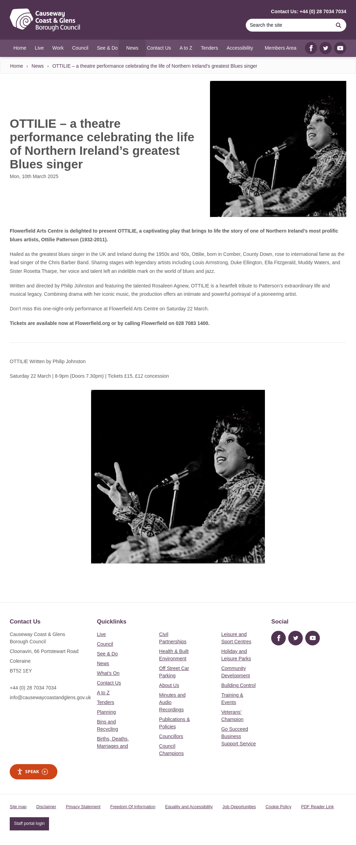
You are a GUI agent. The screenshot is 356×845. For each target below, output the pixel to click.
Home (16, 66)
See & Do (107, 653)
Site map (18, 806)
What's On (108, 673)
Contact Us (109, 683)
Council (105, 644)
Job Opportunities (239, 806)
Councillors (171, 736)
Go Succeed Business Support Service (238, 736)
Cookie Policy (278, 806)
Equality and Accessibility (189, 806)
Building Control (238, 685)
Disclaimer (46, 806)
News (38, 66)
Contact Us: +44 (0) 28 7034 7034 (308, 11)
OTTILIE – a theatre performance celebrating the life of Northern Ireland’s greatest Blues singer (154, 66)
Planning (106, 712)
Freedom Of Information (132, 806)
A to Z (103, 692)
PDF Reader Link (317, 806)
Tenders (105, 702)
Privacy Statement (83, 806)
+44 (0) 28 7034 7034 (33, 688)
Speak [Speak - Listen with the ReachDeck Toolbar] (32, 771)
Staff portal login (29, 823)
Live (101, 634)
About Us (169, 685)
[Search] (288, 25)
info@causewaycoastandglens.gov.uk (50, 697)
